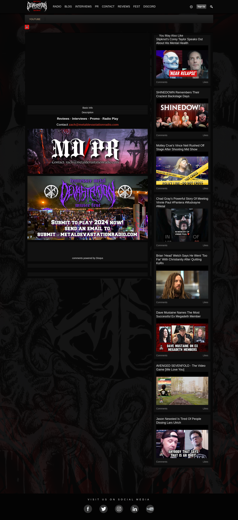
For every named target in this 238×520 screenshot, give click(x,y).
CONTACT (108, 6)
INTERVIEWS (83, 6)
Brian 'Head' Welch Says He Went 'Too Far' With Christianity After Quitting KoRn (181, 259)
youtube (34, 19)
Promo (95, 118)
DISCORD (149, 6)
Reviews (63, 118)
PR (97, 6)
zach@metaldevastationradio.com (94, 124)
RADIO (57, 6)
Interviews (80, 118)
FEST (136, 6)
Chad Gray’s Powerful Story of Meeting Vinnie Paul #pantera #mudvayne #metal (182, 202)
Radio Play (110, 118)
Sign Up (201, 6)
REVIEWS (124, 6)
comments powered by (87, 258)
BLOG (68, 6)
